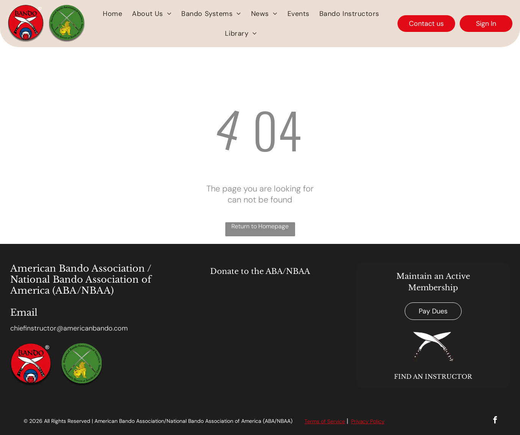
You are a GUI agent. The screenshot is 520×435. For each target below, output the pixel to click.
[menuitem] (112, 14)
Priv (355, 421)
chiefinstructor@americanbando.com (69, 328)
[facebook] (495, 420)
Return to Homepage (260, 226)
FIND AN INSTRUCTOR (433, 376)
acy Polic (371, 421)
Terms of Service (325, 421)
